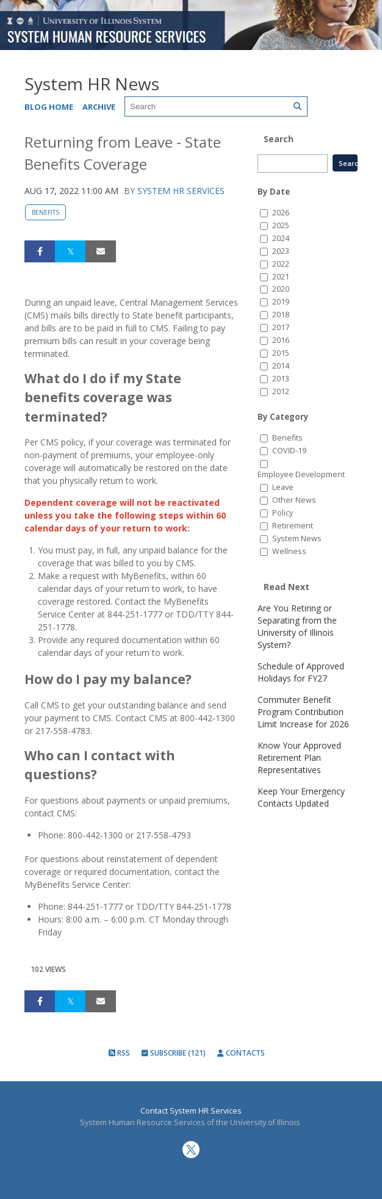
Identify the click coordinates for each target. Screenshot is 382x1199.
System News (297, 538)
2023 (280, 251)
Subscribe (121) (174, 1053)
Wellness (289, 551)
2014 (280, 366)
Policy (282, 513)
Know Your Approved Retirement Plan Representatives (299, 758)
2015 (280, 353)
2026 (280, 212)
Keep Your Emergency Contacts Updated (301, 797)
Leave (283, 487)
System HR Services (181, 190)
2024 (280, 238)
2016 (280, 340)
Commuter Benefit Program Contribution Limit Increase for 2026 (303, 712)
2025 (280, 225)
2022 (280, 264)
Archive (98, 106)
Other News (294, 500)
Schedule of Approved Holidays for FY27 (301, 672)
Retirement (292, 525)
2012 (280, 391)
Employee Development (301, 474)
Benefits (45, 212)
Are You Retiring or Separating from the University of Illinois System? (297, 626)
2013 (280, 378)
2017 (280, 327)
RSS (119, 1053)
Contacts (241, 1053)
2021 (280, 277)
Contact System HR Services (191, 1111)
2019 (280, 302)
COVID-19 (289, 450)
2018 (280, 314)
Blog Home (48, 106)
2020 (280, 289)
